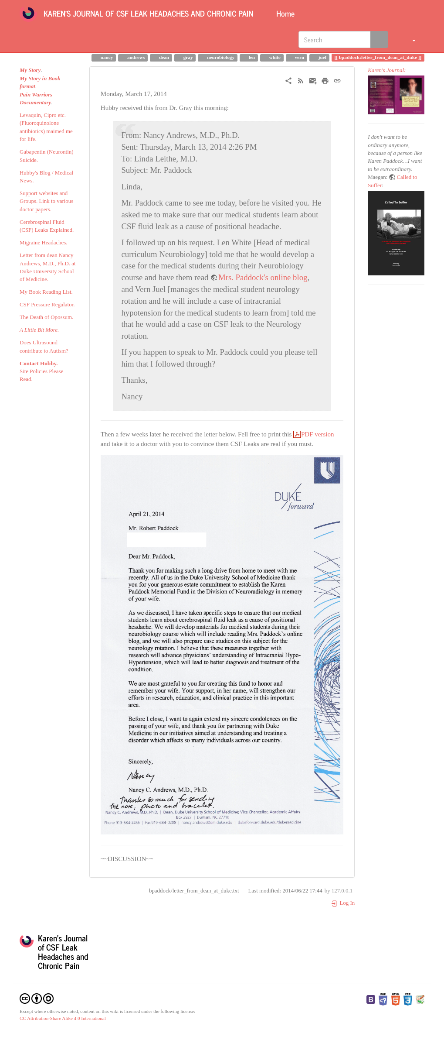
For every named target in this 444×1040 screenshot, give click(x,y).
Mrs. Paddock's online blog (262, 277)
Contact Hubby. (39, 363)
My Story (30, 70)
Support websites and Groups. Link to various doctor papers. (46, 201)
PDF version (317, 434)
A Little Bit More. (39, 330)
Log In (343, 903)
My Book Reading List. (46, 292)
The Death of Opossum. (46, 317)
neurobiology (220, 57)
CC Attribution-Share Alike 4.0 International (63, 1018)
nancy (106, 57)
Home (284, 13)
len (251, 57)
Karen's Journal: (387, 70)
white (274, 57)
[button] (408, 39)
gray (187, 57)
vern (299, 57)
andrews (135, 57)
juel (321, 57)
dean (163, 57)
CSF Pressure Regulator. (47, 305)
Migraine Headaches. (44, 243)
